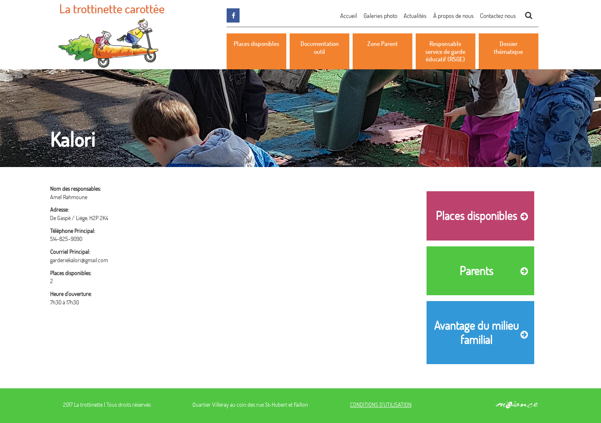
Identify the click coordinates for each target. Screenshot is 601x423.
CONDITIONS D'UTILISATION (381, 404)
